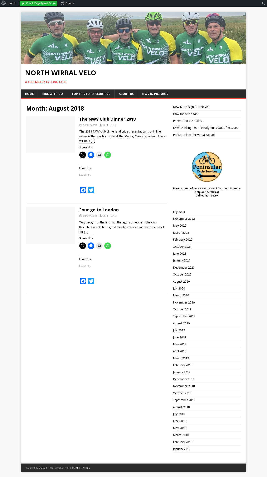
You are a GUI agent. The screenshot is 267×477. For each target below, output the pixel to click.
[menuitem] (3, 3)
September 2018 (184, 400)
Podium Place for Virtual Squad (194, 135)
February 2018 (182, 442)
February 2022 (182, 239)
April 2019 (179, 351)
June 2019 (179, 337)
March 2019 (181, 358)
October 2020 (182, 274)
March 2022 (181, 233)
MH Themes (83, 467)
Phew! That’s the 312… (188, 121)
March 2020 (181, 295)
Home (29, 94)
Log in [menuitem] (12, 3)
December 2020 (184, 267)
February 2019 (182, 365)
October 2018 (182, 393)
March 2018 (181, 435)
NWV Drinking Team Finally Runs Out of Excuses (205, 128)
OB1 (105, 125)
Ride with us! (52, 94)
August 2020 (181, 281)
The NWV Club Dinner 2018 (107, 119)
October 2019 (182, 309)
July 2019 (179, 330)
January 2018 (181, 449)
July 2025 (179, 212)
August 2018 (181, 407)
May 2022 (179, 225)
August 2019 (181, 323)
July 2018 (179, 414)
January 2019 (181, 372)
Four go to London (99, 210)
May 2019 (179, 344)
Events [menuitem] (67, 3)
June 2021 (179, 253)
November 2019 (184, 302)
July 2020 (179, 288)
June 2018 (179, 421)
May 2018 (179, 428)
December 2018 (184, 379)
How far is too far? (185, 114)
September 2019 (184, 316)
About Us (126, 94)
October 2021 (182, 247)
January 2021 (181, 260)
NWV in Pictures (155, 94)
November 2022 (184, 219)
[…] (93, 141)
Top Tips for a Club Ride (91, 94)
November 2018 (184, 386)
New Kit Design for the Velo (191, 107)
